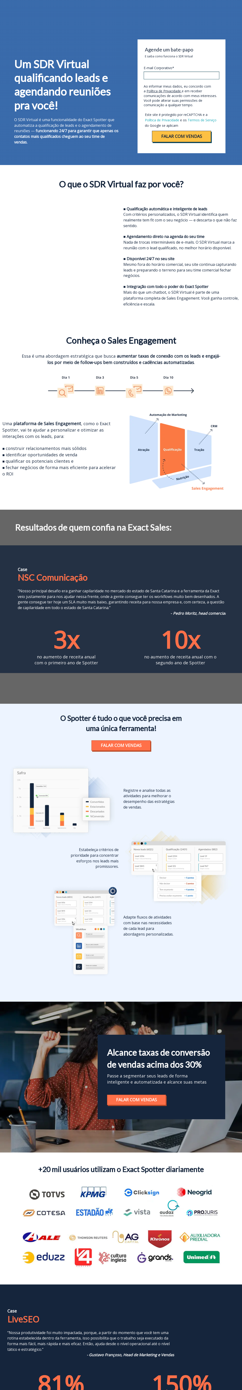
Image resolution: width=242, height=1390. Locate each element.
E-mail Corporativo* (159, 68)
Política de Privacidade (164, 91)
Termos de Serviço (202, 120)
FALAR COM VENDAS (181, 136)
